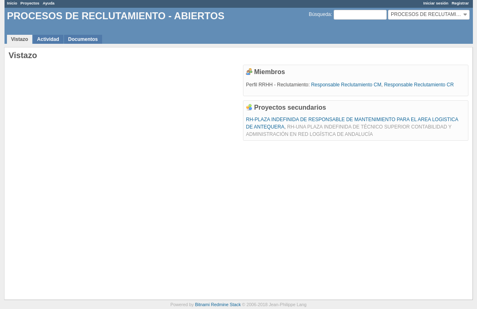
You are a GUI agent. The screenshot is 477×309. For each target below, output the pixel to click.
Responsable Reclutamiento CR (419, 85)
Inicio (12, 3)
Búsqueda (320, 14)
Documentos (83, 39)
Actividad (48, 39)
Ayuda (48, 3)
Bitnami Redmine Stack (218, 304)
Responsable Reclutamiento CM (346, 85)
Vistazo (19, 39)
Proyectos (29, 3)
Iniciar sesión (436, 3)
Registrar (460, 3)
